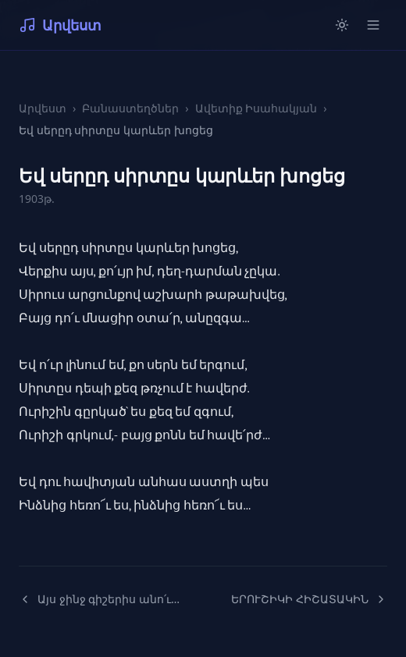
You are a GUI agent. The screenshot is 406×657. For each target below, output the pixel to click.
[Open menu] (373, 25)
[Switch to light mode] (342, 25)
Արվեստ (60, 25)
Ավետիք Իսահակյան (256, 108)
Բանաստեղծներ (130, 108)
